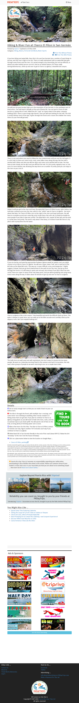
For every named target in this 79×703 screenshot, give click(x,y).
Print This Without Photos (62, 53)
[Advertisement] (39, 534)
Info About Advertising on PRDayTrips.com (55, 675)
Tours (25, 2)
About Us (4, 670)
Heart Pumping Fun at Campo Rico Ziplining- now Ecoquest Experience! (34, 516)
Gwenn (16, 49)
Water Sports (42, 51)
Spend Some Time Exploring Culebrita (23, 510)
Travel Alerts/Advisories (9, 672)
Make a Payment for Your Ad (50, 677)
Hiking (16, 51)
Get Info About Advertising (39, 632)
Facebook (44, 668)
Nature (21, 51)
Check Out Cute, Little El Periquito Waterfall (25, 515)
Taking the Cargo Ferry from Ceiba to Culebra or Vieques (29, 512)
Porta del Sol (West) (30, 51)
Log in (3, 674)
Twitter (43, 670)
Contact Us (4, 668)
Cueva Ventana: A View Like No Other (23, 521)
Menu (68, 2)
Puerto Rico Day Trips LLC (47, 699)
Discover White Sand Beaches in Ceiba (23, 519)
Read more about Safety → (30, 467)
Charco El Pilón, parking (19, 442)
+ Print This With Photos (62, 55)
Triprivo (55, 475)
